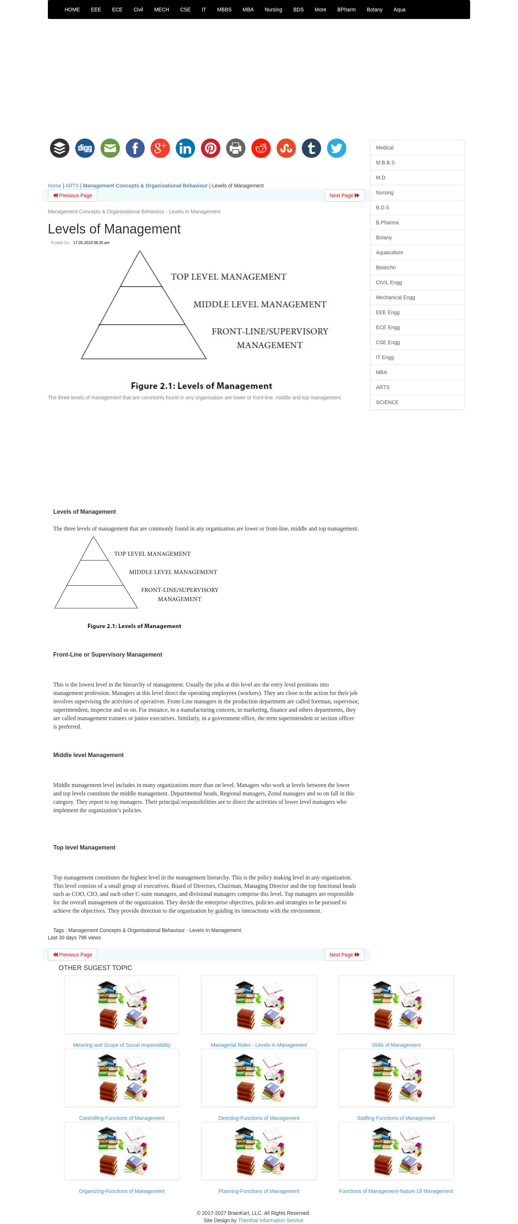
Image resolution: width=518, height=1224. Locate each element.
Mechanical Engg (395, 297)
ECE (117, 9)
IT (204, 9)
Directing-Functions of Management (259, 1118)
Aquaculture (389, 252)
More (320, 9)
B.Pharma (387, 222)
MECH (161, 9)
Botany (375, 9)
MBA (248, 9)
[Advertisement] (259, 77)
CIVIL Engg (389, 282)
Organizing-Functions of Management (121, 1191)
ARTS (72, 186)
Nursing (273, 9)
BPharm (346, 9)
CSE (185, 9)
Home (54, 186)
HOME (72, 9)
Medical (384, 148)
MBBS (224, 9)
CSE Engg (388, 342)
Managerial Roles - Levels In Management (259, 1045)
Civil (138, 9)
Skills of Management (396, 1045)
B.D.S (382, 207)
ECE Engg (388, 327)
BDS (298, 9)
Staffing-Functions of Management (396, 1118)
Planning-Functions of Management (258, 1191)
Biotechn (386, 267)
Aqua (400, 9)
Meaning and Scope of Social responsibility (122, 1045)
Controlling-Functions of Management (121, 1118)
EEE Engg (388, 312)
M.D (380, 177)
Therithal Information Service (270, 1220)
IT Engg (385, 357)
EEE (96, 9)
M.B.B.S (385, 163)
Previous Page (72, 195)
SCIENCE (387, 402)
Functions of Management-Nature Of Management (396, 1191)
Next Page (345, 195)
